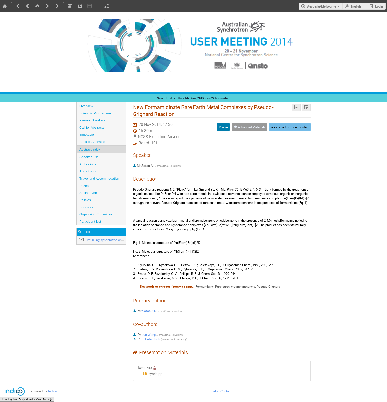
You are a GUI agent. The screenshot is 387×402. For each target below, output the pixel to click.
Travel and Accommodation (99, 178)
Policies (85, 200)
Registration (88, 171)
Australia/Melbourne (321, 6)
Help (214, 391)
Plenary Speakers (92, 120)
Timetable (86, 134)
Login (379, 6)
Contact (226, 391)
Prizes (84, 186)
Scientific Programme (95, 113)
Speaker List (88, 157)
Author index (88, 164)
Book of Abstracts (92, 142)
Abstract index (89, 149)
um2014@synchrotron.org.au (106, 240)
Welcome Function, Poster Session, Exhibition (302, 127)
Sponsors (86, 207)
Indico (52, 391)
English (356, 6)
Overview (86, 106)
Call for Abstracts (91, 127)
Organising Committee (95, 214)
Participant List (90, 221)
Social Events (89, 193)
